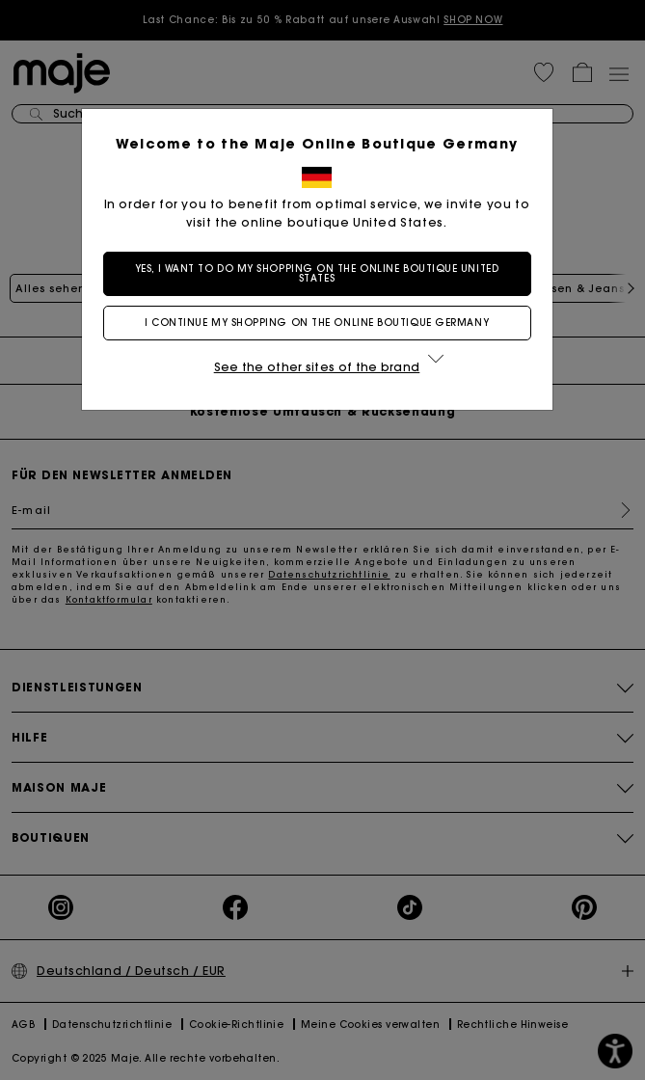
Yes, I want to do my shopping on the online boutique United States (322, 273)
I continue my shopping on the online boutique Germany (322, 322)
